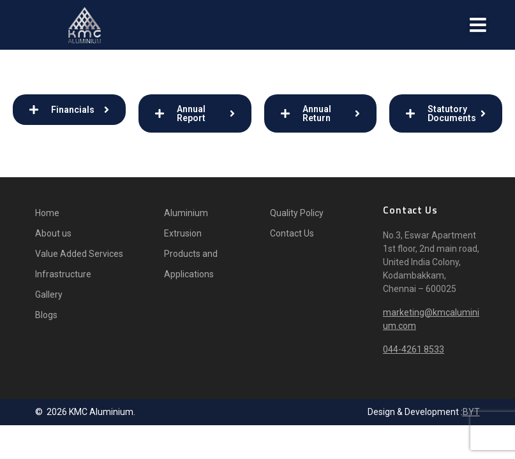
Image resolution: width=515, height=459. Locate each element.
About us (53, 233)
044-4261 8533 (413, 349)
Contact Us (292, 233)
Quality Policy (297, 213)
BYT (471, 412)
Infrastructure (63, 274)
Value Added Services (79, 254)
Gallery (49, 294)
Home (47, 213)
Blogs (46, 315)
